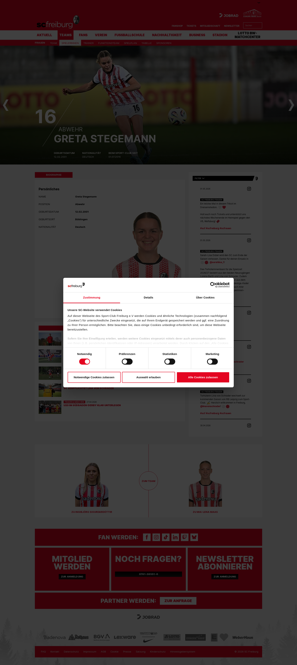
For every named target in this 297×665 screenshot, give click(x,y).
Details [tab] (148, 297)
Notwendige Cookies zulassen (94, 377)
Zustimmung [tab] (91, 297)
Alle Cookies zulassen (203, 377)
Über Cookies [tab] (205, 297)
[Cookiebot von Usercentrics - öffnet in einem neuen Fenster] (213, 285)
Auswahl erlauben (148, 377)
